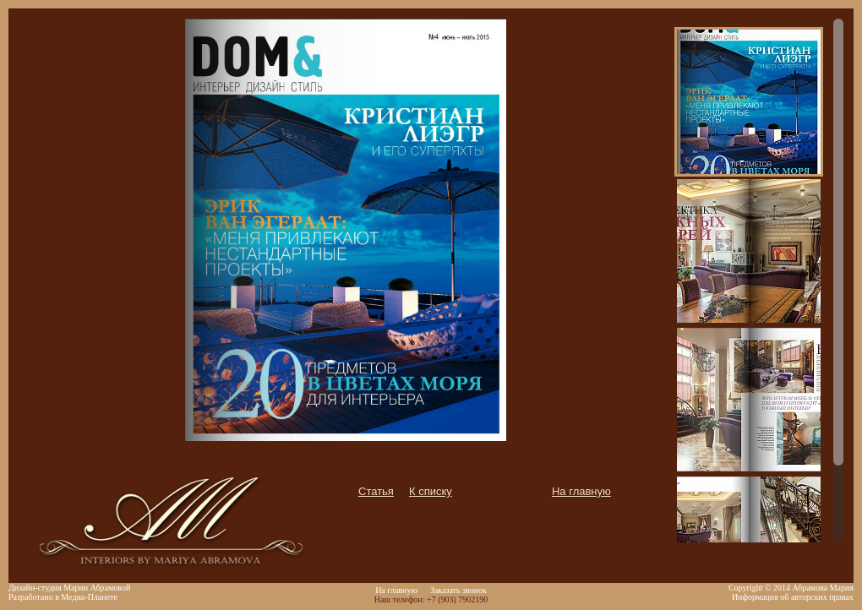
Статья (376, 491)
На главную (581, 491)
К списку (430, 491)
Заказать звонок (458, 590)
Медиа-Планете (89, 597)
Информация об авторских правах (793, 597)
